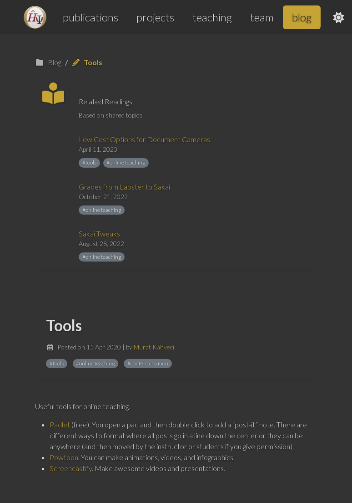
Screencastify (71, 468)
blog (302, 17)
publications (90, 17)
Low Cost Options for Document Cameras (144, 139)
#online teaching (125, 162)
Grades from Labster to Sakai (124, 186)
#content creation (147, 363)
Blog (48, 62)
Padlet (60, 424)
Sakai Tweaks (99, 233)
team (262, 17)
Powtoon (64, 457)
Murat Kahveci (154, 347)
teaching (212, 17)
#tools (89, 162)
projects (155, 17)
